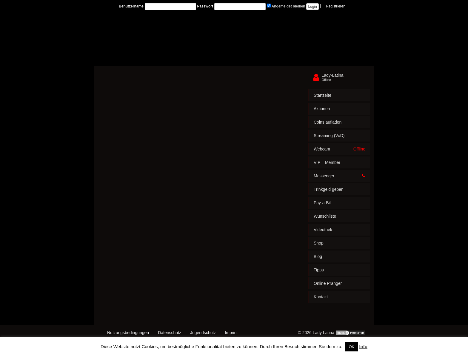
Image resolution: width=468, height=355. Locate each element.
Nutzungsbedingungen (128, 332)
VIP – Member (327, 162)
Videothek (323, 229)
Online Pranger (328, 283)
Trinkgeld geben (329, 189)
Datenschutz (169, 332)
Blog (318, 256)
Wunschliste (325, 216)
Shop (319, 243)
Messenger (339, 176)
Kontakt (321, 296)
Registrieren (335, 6)
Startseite (322, 95)
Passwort (205, 6)
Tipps (319, 270)
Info (363, 346)
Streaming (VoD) (329, 135)
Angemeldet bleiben (286, 6)
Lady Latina (323, 332)
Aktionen (322, 108)
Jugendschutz (203, 332)
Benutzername (131, 6)
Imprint (231, 332)
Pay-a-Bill (323, 202)
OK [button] (351, 347)
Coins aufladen (327, 122)
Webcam (339, 149)
